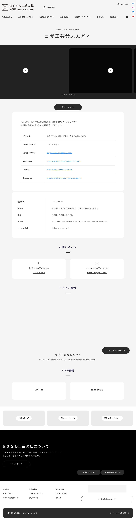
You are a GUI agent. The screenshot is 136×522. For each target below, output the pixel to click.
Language (122, 4)
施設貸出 (114, 17)
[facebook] (133, 3)
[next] (110, 70)
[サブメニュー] (127, 17)
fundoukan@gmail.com (97, 273)
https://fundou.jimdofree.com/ (59, 153)
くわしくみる (16, 464)
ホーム (59, 29)
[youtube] (133, 16)
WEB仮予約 (59, 489)
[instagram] (133, 7)
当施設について (47, 17)
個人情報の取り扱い (14, 513)
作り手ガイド (33, 498)
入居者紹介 (64, 17)
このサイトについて (30, 513)
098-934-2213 (39, 273)
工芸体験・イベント (26, 17)
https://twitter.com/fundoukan (59, 169)
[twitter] (133, 12)
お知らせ (100, 17)
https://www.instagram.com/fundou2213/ (64, 178)
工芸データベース (83, 17)
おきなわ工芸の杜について (107, 499)
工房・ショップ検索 (72, 29)
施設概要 (6, 489)
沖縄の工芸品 (7, 17)
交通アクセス (89, 472)
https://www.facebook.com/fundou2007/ (64, 161)
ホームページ (68, 107)
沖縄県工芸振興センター (11, 498)
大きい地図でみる (116, 350)
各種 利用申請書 (61, 493)
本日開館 (49, 7)
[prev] (25, 70)
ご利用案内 (33, 489)
